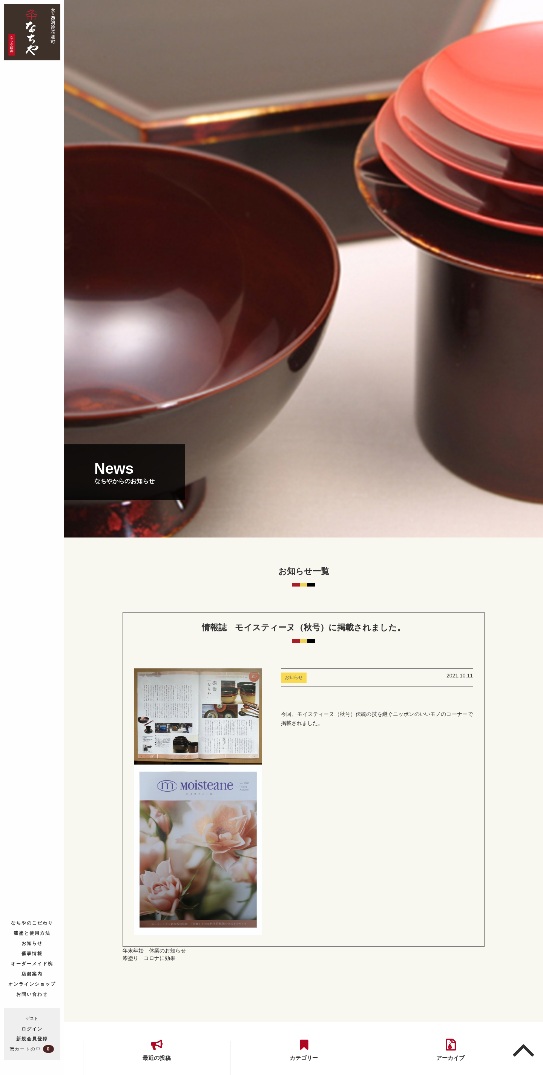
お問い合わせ (32, 994)
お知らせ (32, 943)
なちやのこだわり (32, 922)
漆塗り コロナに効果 (149, 958)
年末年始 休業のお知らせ (154, 951)
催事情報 (32, 953)
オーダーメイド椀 (32, 963)
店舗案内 (32, 973)
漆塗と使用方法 (32, 932)
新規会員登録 (32, 1038)
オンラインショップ (32, 983)
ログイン (32, 1029)
